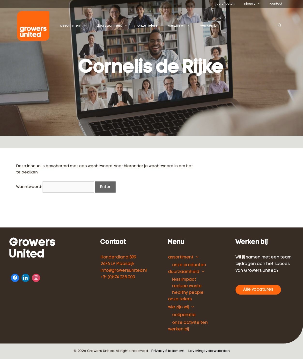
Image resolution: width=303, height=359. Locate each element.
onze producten (189, 265)
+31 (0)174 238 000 (118, 277)
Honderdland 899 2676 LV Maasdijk (118, 260)
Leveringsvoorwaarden (209, 351)
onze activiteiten (190, 323)
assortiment (76, 26)
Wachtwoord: (55, 187)
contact (276, 3)
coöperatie (184, 315)
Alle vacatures (258, 290)
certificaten (225, 3)
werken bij (209, 26)
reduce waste (187, 286)
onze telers (147, 26)
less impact (184, 280)
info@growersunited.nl (124, 271)
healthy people (188, 293)
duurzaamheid (114, 26)
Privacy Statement (168, 351)
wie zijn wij (181, 26)
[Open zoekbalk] (280, 26)
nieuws (254, 4)
